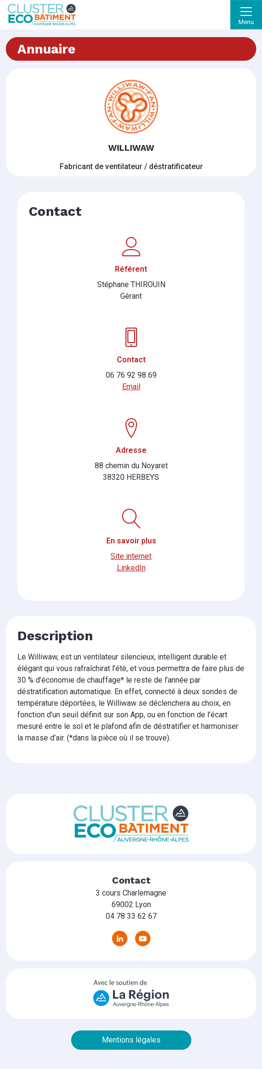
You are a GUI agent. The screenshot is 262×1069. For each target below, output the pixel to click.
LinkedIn (131, 567)
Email (131, 386)
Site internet (131, 556)
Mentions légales (131, 1039)
